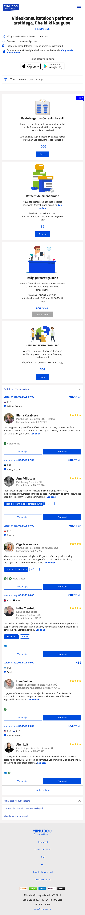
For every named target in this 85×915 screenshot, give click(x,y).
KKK (43, 864)
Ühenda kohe (42, 314)
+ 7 (33, 569)
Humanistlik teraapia (16, 569)
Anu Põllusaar (25, 478)
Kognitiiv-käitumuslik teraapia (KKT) (23, 503)
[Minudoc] (11, 7)
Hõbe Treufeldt (26, 608)
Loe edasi (35, 433)
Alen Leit (22, 744)
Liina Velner (24, 681)
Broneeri (62, 451)
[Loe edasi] (42, 504)
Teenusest (43, 842)
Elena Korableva (27, 415)
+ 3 (48, 503)
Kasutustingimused (43, 872)
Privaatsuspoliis (43, 879)
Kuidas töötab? (42, 29)
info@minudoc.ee (42, 909)
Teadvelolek (11, 636)
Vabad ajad (22, 451)
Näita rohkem (42, 790)
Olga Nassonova (27, 544)
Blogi (42, 857)
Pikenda (42, 234)
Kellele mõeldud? (43, 849)
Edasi (42, 154)
